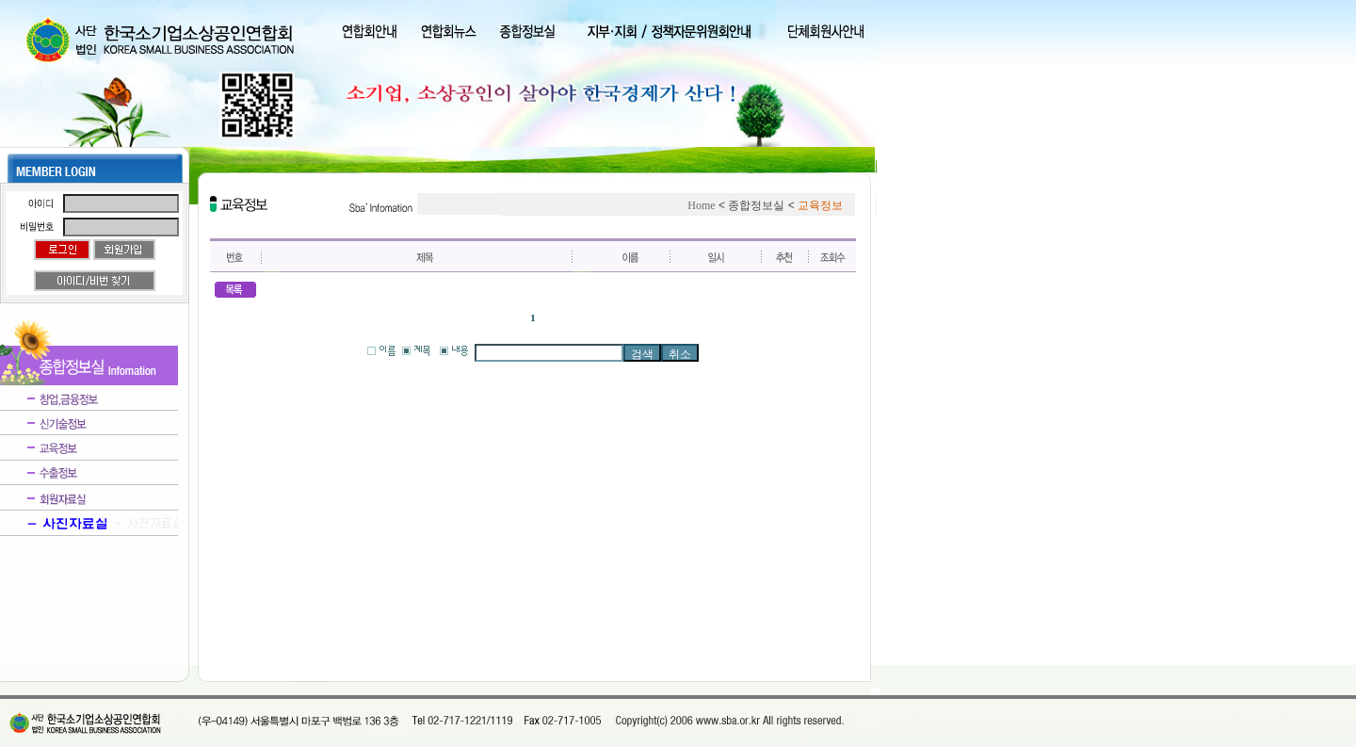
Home (701, 205)
